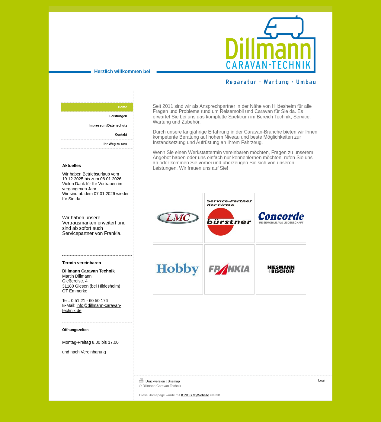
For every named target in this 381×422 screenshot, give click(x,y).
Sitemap (174, 381)
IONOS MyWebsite (195, 395)
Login (322, 380)
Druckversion (152, 381)
